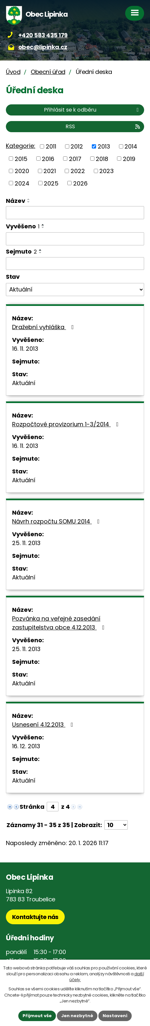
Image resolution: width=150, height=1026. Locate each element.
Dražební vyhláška (44, 327)
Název (15, 201)
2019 (129, 158)
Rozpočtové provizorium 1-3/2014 (66, 424)
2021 (49, 171)
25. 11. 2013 (26, 543)
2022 (78, 171)
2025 (51, 183)
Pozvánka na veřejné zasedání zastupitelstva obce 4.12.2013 (59, 622)
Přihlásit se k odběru (92, 110)
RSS (103, 126)
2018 (102, 158)
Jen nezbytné (77, 1016)
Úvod (13, 72)
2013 (104, 146)
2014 (131, 146)
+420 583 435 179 (43, 35)
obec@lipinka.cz (42, 47)
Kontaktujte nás (35, 917)
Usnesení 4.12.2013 (44, 724)
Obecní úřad (48, 72)
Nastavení (115, 1016)
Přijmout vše (37, 1016)
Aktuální (23, 383)
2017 (75, 158)
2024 (22, 183)
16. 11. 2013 (25, 349)
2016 (48, 158)
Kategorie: (20, 146)
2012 (77, 146)
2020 (22, 171)
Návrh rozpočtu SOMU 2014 (57, 521)
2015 (21, 158)
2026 (80, 183)
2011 (51, 146)
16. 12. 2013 (26, 746)
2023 (106, 171)
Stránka (32, 807)
